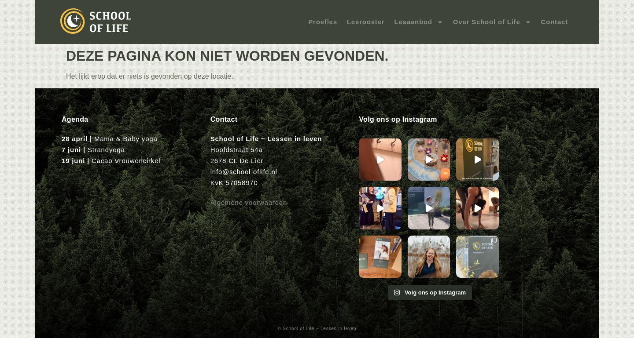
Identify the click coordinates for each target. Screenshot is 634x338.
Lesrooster (366, 21)
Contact (554, 21)
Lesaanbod (418, 22)
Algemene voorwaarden (248, 202)
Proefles (322, 21)
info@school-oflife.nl (243, 171)
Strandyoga (106, 149)
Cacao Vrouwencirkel (126, 160)
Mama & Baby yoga (126, 138)
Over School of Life (492, 22)
